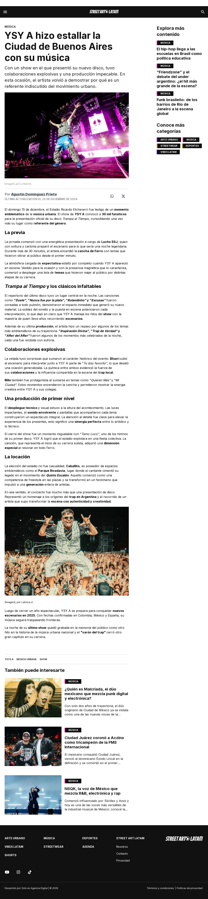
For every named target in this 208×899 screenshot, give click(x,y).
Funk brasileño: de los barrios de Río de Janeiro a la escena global (177, 106)
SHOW (43, 659)
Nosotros (122, 846)
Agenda (88, 846)
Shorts (11, 855)
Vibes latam (169, 151)
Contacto (122, 853)
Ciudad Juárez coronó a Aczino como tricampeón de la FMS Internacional (94, 742)
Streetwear (169, 145)
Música (73, 681)
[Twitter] (123, 196)
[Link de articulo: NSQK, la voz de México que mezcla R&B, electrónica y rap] (33, 795)
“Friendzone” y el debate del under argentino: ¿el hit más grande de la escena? (177, 79)
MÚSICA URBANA (27, 659)
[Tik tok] (29, 872)
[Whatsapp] (112, 196)
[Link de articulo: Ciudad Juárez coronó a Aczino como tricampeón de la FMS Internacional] (33, 746)
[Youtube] (7, 872)
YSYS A (9, 659)
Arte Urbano (169, 139)
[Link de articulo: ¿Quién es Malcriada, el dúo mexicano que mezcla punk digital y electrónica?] (33, 697)
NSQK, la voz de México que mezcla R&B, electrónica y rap (93, 791)
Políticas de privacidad (189, 888)
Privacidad (123, 860)
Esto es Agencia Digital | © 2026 (40, 888)
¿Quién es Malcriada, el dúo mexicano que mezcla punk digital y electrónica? (96, 694)
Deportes (192, 145)
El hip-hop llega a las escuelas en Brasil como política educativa (179, 54)
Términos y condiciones (160, 888)
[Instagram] (18, 872)
